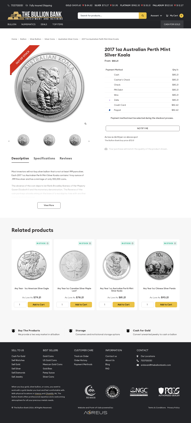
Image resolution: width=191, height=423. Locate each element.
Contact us (111, 356)
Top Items (57, 24)
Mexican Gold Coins (52, 364)
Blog (107, 364)
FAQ (107, 368)
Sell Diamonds (18, 372)
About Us (110, 360)
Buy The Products (29, 330)
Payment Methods (83, 364)
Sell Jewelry (17, 376)
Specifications (44, 158)
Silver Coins (48, 376)
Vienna (38, 393)
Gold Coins (48, 356)
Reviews (66, 158)
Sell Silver (16, 368)
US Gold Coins (50, 360)
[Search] (143, 15)
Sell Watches (18, 360)
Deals (44, 24)
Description (20, 158)
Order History (80, 360)
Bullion (12, 24)
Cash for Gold (141, 330)
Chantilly (49, 393)
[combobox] (108, 15)
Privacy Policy (173, 408)
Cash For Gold (172, 24)
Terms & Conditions (157, 408)
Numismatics (28, 24)
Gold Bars (47, 368)
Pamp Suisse (49, 372)
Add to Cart (39, 304)
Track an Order (81, 356)
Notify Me (142, 128)
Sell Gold (16, 364)
